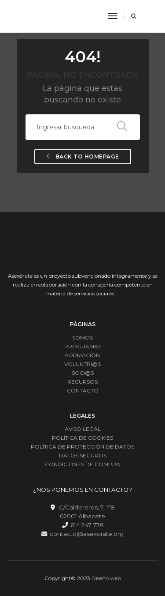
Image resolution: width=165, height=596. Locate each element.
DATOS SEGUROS (82, 455)
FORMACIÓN (82, 355)
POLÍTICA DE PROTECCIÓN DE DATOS (82, 446)
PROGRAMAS (82, 346)
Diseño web (106, 578)
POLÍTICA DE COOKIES (82, 437)
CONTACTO (83, 390)
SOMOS (82, 337)
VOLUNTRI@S (82, 364)
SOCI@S (83, 373)
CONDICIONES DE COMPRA (82, 464)
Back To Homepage (82, 156)
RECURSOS (82, 381)
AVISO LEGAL (83, 429)
